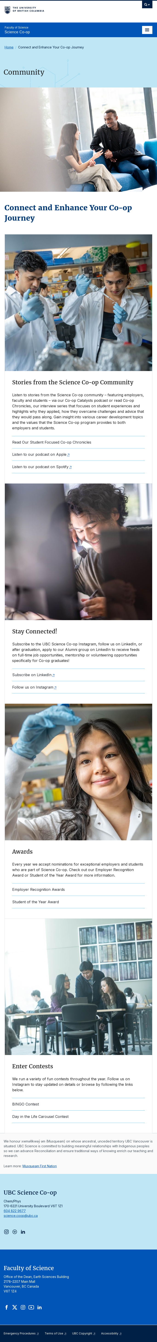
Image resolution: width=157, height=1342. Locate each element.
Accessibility (111, 1333)
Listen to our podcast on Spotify (40, 466)
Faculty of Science (16, 27)
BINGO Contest (25, 1104)
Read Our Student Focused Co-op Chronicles (51, 442)
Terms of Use (56, 1333)
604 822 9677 (15, 1211)
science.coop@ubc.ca (21, 1216)
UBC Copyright (84, 1333)
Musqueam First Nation (40, 1166)
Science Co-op (17, 32)
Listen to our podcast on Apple (39, 454)
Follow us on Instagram (32, 687)
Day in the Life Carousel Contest (40, 1116)
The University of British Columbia (56, 9)
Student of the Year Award (35, 902)
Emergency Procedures (21, 1333)
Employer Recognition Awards (38, 889)
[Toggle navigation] (147, 30)
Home (9, 47)
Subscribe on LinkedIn (31, 674)
